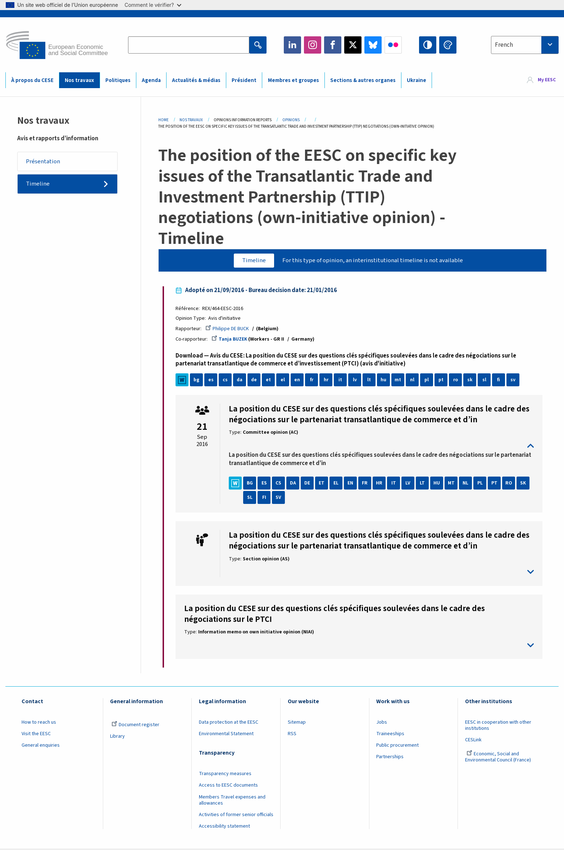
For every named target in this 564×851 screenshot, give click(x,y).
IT (395, 484)
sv (514, 380)
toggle (381, 447)
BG (251, 484)
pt (442, 380)
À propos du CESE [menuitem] (32, 80)
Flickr (393, 45)
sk (471, 380)
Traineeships (390, 734)
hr (327, 380)
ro (456, 380)
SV (280, 498)
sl (486, 380)
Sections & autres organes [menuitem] (363, 80)
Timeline (38, 184)
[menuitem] (541, 80)
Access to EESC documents (228, 786)
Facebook (332, 45)
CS (280, 484)
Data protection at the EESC (228, 723)
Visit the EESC (36, 734)
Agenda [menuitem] (151, 80)
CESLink (473, 741)
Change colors (447, 45)
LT (423, 484)
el (284, 380)
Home (163, 120)
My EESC (547, 79)
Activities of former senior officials (236, 815)
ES (265, 484)
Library (117, 737)
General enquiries (41, 746)
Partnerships (390, 757)
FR (366, 484)
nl (413, 380)
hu (385, 380)
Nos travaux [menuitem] (79, 80)
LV (409, 484)
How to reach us (39, 723)
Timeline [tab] (253, 260)
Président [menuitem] (244, 80)
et (270, 380)
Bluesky (373, 45)
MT (452, 484)
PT (496, 484)
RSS (292, 734)
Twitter (352, 45)
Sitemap (297, 723)
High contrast (427, 45)
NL (467, 484)
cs (226, 380)
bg (198, 380)
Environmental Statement (226, 734)
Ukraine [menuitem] (416, 80)
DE (308, 484)
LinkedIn (292, 45)
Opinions (291, 120)
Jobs (381, 723)
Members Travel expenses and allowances (232, 801)
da (241, 380)
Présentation (43, 161)
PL (481, 484)
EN (352, 484)
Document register (135, 725)
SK (524, 484)
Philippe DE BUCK (228, 329)
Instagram (312, 45)
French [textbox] (504, 45)
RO (510, 484)
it (342, 380)
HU (438, 484)
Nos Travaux (191, 120)
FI (266, 498)
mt (399, 380)
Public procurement (397, 746)
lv (356, 380)
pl (428, 380)
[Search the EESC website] (188, 45)
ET (323, 484)
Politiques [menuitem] (118, 80)
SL (251, 498)
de (256, 380)
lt (371, 380)
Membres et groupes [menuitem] (293, 80)
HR (380, 484)
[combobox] (525, 45)
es (212, 380)
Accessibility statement (224, 827)
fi (500, 380)
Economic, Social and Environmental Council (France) (498, 758)
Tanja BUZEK (231, 339)
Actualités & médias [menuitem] (196, 80)
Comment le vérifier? (152, 5)
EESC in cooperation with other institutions (498, 726)
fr (313, 380)
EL (337, 484)
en (298, 380)
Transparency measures (225, 774)
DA (294, 484)
